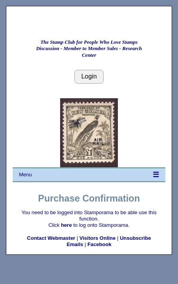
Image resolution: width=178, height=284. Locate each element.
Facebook (99, 244)
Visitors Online (98, 238)
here (66, 225)
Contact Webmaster (51, 238)
